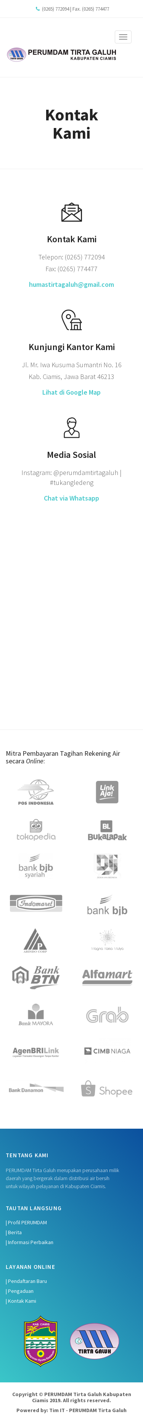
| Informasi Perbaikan (29, 1242)
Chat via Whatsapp (71, 498)
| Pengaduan (20, 1291)
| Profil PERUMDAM (26, 1222)
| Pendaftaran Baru (26, 1281)
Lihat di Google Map (71, 392)
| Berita (14, 1232)
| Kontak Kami (21, 1300)
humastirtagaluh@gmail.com (71, 284)
